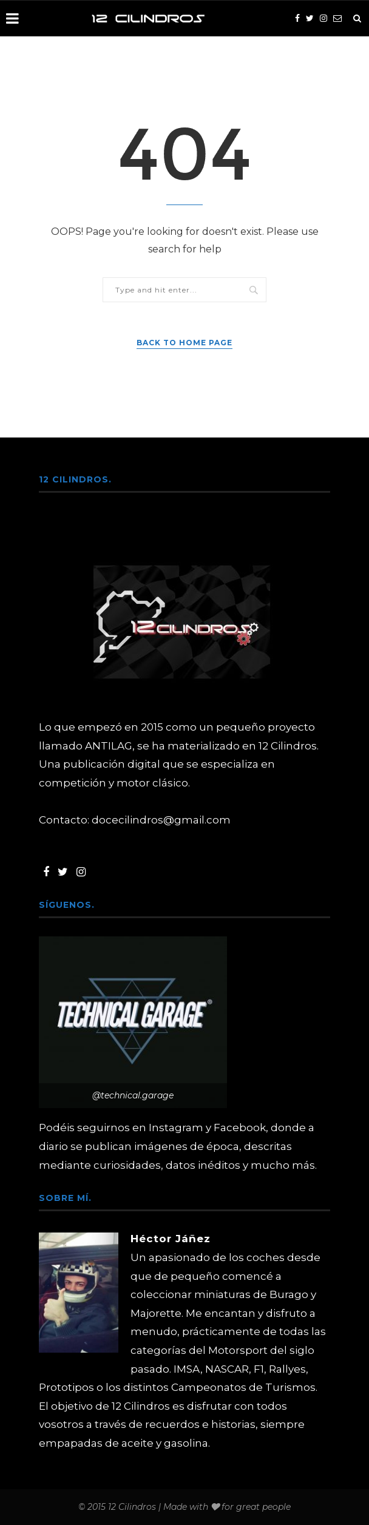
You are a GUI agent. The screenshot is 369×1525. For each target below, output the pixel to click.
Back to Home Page (184, 342)
